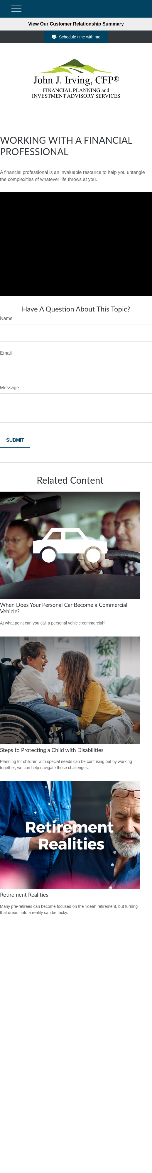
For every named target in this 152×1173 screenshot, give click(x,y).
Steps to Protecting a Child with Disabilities (52, 750)
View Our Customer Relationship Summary (76, 23)
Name (6, 318)
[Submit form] (15, 440)
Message (9, 387)
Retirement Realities (24, 894)
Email (6, 353)
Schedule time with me (76, 36)
